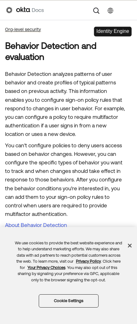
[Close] (130, 246)
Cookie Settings (68, 300)
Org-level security (23, 29)
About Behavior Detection (36, 225)
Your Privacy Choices (46, 267)
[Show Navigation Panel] (128, 10)
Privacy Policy (88, 261)
